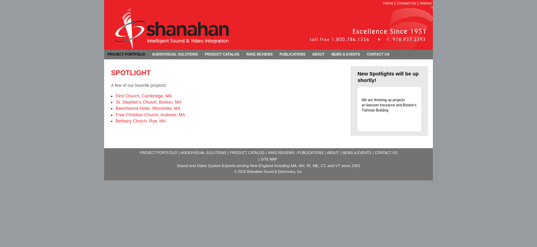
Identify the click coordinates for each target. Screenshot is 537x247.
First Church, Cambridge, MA (144, 96)
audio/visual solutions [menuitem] (175, 54)
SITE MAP (269, 159)
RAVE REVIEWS (281, 153)
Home (388, 3)
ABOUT (333, 153)
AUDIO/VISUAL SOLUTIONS (203, 153)
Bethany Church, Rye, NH (141, 121)
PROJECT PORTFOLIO (158, 153)
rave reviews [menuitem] (259, 54)
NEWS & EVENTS (356, 153)
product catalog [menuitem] (222, 54)
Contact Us (406, 3)
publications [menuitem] (292, 54)
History (426, 3)
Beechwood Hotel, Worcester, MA (148, 108)
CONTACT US (386, 153)
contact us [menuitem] (378, 54)
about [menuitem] (318, 54)
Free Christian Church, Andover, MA (150, 115)
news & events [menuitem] (345, 54)
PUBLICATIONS (310, 153)
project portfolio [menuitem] (126, 54)
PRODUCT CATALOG (247, 153)
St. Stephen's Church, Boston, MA (149, 102)
